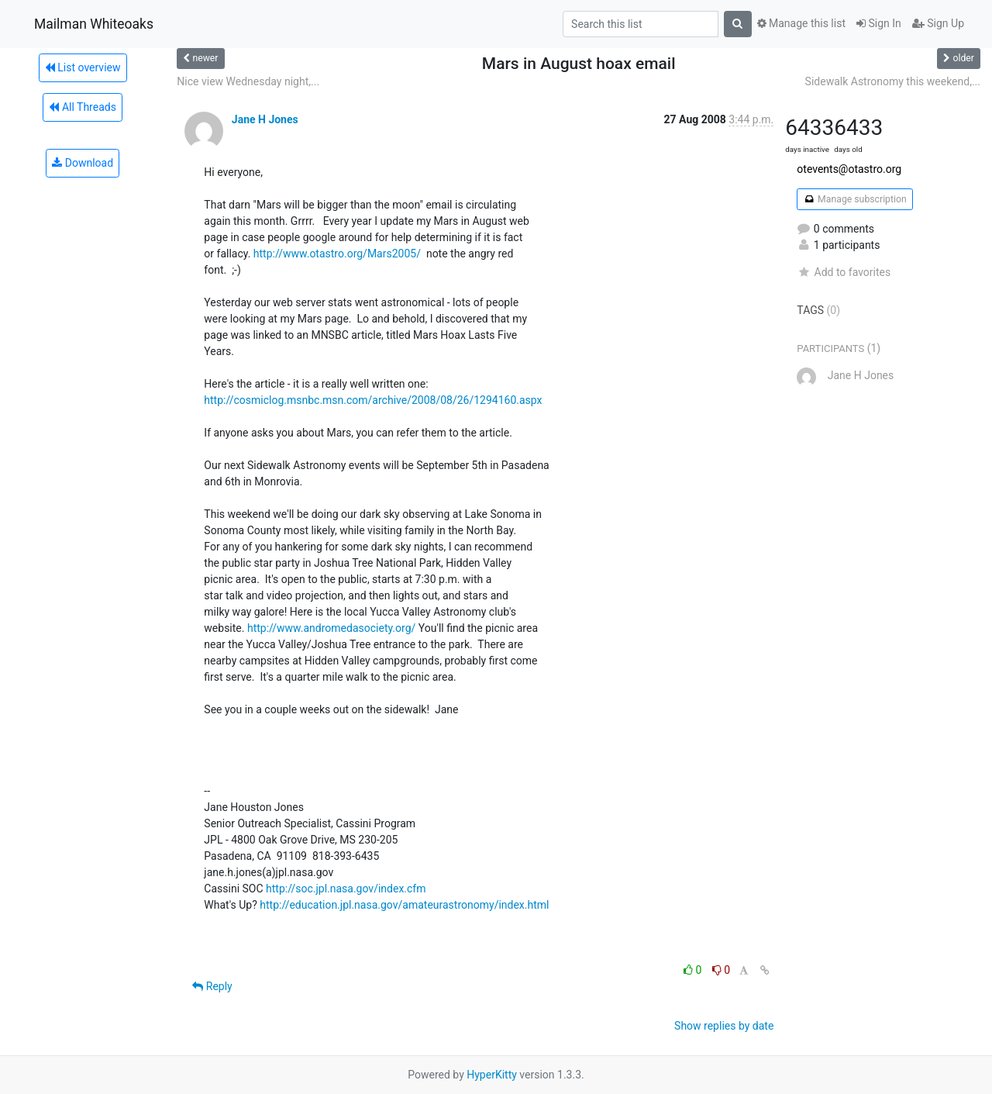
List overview (83, 67)
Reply (212, 986)
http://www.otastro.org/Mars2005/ (337, 253)
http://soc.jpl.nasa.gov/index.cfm (345, 888)
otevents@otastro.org (849, 169)
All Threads (82, 107)
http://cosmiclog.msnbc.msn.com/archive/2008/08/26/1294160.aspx (373, 400)
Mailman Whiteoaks (93, 24)
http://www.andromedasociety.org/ (331, 628)
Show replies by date (723, 1026)
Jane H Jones (265, 119)
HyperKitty (492, 1074)
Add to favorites (843, 272)
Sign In (878, 23)
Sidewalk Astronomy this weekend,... (892, 81)
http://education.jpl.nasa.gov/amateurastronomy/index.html (404, 905)
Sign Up (938, 23)
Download (82, 163)
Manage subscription (854, 199)
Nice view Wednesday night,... (248, 81)
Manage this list (801, 23)
